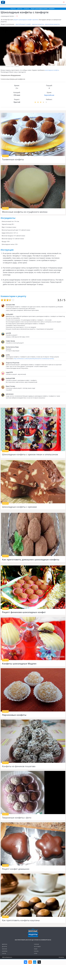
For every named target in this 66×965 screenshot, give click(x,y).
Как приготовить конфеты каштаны (21, 920)
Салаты (36, 951)
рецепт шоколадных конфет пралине (25, 20)
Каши (35, 948)
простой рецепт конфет (23, 24)
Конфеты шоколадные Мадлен (19, 663)
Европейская (49, 95)
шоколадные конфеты (52, 70)
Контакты (61, 957)
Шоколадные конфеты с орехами (19, 507)
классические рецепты (52, 24)
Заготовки (37, 946)
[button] (64, 2)
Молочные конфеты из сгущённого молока (24, 212)
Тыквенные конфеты (13, 159)
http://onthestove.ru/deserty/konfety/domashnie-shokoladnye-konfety (34, 358)
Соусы (4, 953)
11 (17, 16)
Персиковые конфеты (14, 715)
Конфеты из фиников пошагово (18, 766)
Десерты (4, 946)
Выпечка (4, 944)
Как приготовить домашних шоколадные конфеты (30, 559)
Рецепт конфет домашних (15, 869)
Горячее (36, 944)
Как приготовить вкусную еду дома (3, 2)
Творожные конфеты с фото (16, 817)
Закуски (4, 948)
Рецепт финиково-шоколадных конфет (24, 612)
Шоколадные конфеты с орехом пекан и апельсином (30, 454)
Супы (35, 953)
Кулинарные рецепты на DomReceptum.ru (33, 933)
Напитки (4, 951)
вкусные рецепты (38, 24)
